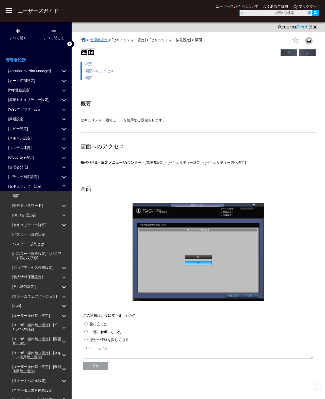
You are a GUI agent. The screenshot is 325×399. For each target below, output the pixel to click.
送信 (95, 368)
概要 (88, 64)
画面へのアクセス (99, 71)
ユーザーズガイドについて (237, 6)
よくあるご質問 (275, 6)
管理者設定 (99, 40)
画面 (88, 78)
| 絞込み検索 (285, 13)
